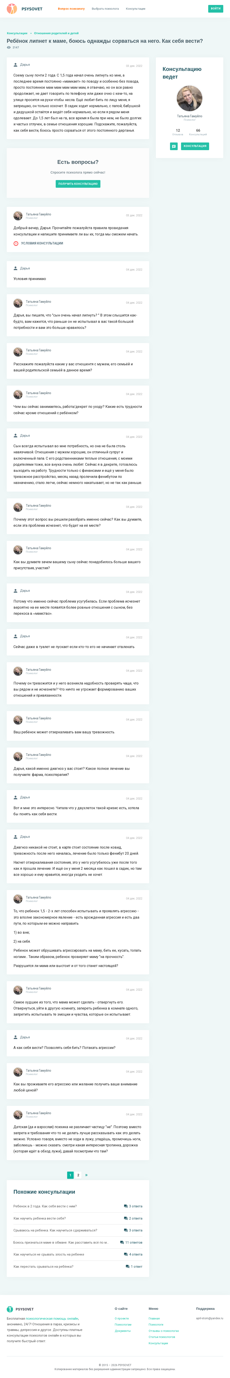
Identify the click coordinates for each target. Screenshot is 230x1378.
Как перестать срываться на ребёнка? (43, 1267)
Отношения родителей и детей (56, 33)
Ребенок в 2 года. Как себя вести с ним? (45, 1206)
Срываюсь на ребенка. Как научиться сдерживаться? (55, 1230)
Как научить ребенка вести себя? (39, 1218)
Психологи (156, 1324)
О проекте (122, 1318)
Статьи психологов (162, 1337)
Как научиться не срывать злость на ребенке (48, 1254)
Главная (154, 1318)
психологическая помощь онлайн (52, 1319)
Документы (123, 1331)
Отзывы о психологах (164, 1331)
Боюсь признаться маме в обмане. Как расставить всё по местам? (61, 1242)
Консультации (17, 33)
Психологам (123, 1324)
